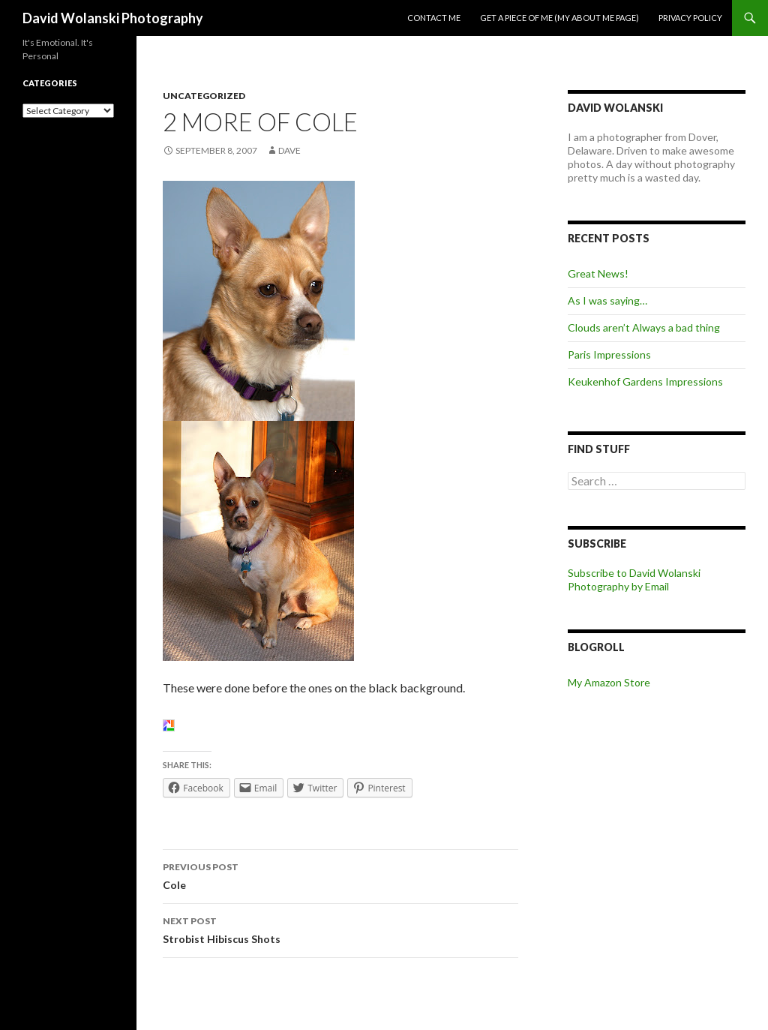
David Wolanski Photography (112, 18)
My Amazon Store (609, 682)
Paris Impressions (609, 354)
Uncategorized (204, 95)
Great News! (598, 273)
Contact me (433, 18)
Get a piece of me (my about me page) (559, 18)
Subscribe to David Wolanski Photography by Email (634, 579)
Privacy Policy (690, 18)
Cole (340, 874)
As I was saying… (607, 300)
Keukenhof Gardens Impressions (645, 381)
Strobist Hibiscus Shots (340, 928)
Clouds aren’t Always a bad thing (644, 327)
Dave (289, 150)
